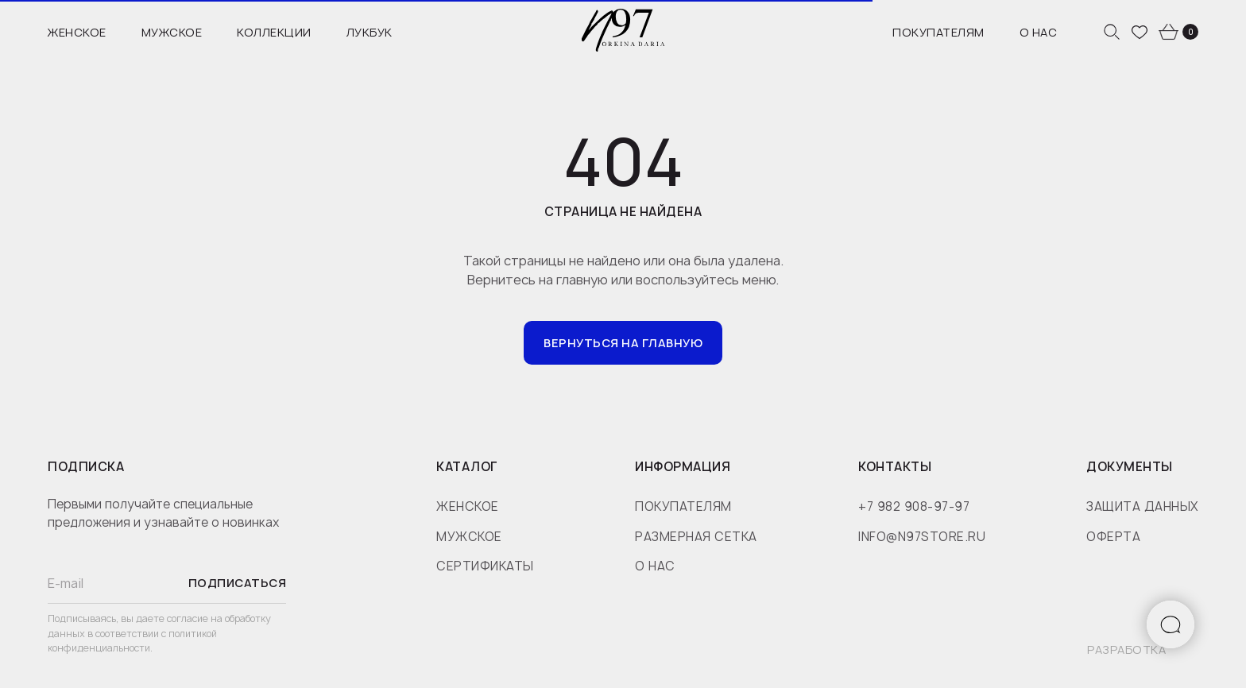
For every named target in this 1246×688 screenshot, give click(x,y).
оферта (1113, 536)
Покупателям (938, 32)
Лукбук (369, 32)
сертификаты (485, 566)
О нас (1039, 32)
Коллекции (274, 32)
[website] (1112, 32)
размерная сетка (696, 536)
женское (467, 506)
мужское (469, 536)
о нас (655, 566)
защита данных (1142, 506)
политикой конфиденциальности (132, 641)
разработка (1126, 649)
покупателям (683, 506)
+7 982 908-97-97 (913, 506)
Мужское (172, 32)
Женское (77, 32)
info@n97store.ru (921, 536)
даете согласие (173, 618)
